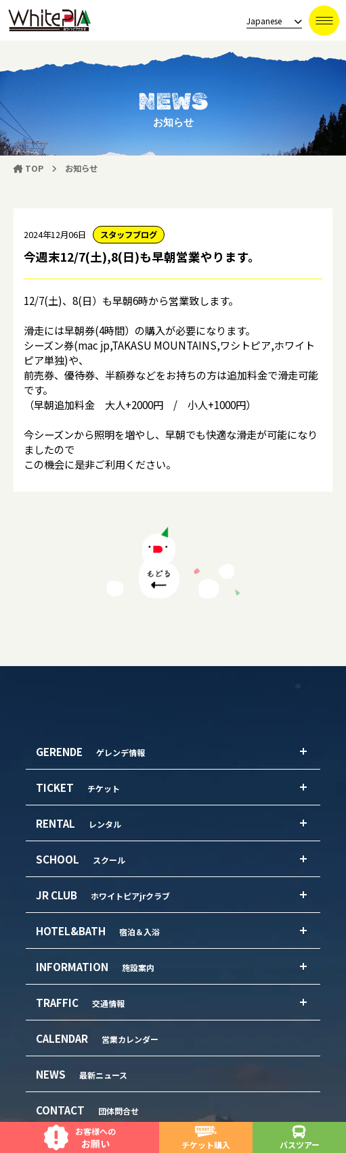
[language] (270, 21)
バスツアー (300, 1138)
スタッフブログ (128, 235)
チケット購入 (205, 1138)
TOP (28, 168)
